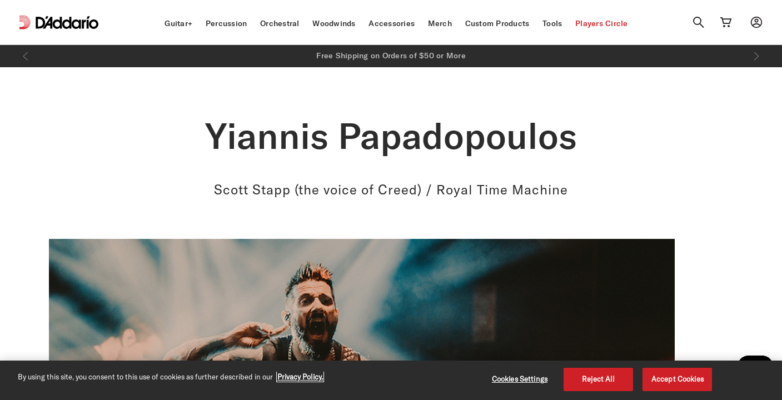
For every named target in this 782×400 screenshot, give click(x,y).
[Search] (698, 22)
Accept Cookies (677, 378)
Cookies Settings (519, 378)
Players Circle (601, 23)
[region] (391, 380)
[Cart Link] (726, 22)
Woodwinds (333, 23)
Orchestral (280, 23)
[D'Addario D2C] (67, 22)
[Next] (756, 56)
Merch (440, 23)
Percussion (226, 23)
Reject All (598, 378)
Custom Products (497, 23)
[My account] (756, 22)
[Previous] (25, 56)
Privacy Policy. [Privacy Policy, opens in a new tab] (300, 376)
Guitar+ (178, 23)
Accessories (391, 23)
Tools (552, 23)
